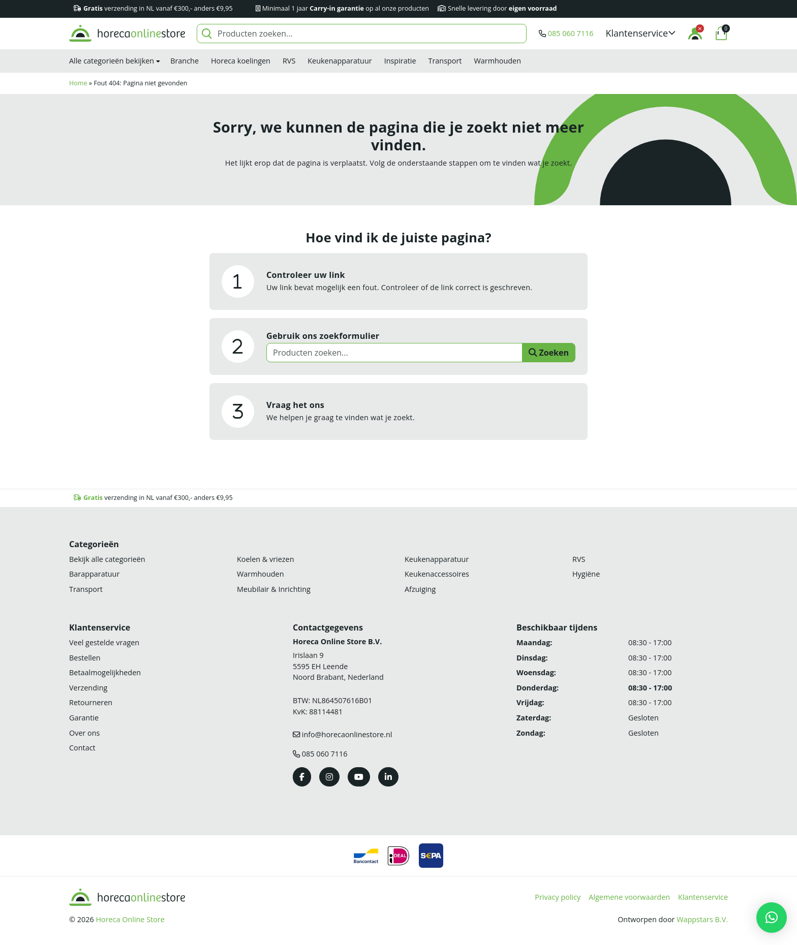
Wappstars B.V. (702, 919)
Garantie (84, 717)
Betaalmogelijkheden (105, 672)
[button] (641, 33)
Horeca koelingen (240, 61)
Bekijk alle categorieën (107, 559)
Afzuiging (420, 589)
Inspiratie (400, 61)
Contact (82, 747)
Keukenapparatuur (340, 61)
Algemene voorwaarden (629, 897)
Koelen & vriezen (265, 559)
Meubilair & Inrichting (274, 589)
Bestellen (85, 658)
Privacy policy (557, 897)
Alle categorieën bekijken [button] (111, 61)
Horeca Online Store (130, 919)
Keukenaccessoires (437, 574)
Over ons (84, 733)
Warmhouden (497, 61)
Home (78, 83)
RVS (289, 61)
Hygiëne (586, 574)
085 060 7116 (571, 33)
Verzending (88, 687)
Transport (445, 61)
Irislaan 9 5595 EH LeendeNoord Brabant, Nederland (338, 666)
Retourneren (90, 702)
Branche (184, 61)
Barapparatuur (94, 574)
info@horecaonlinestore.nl (347, 734)
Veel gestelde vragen (104, 642)
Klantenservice (703, 897)
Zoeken (549, 352)
